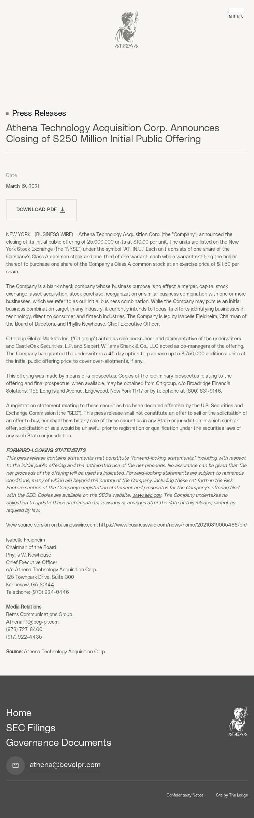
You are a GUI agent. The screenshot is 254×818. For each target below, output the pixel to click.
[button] (236, 14)
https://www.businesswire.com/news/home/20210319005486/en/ (173, 525)
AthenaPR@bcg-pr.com (32, 622)
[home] (127, 29)
